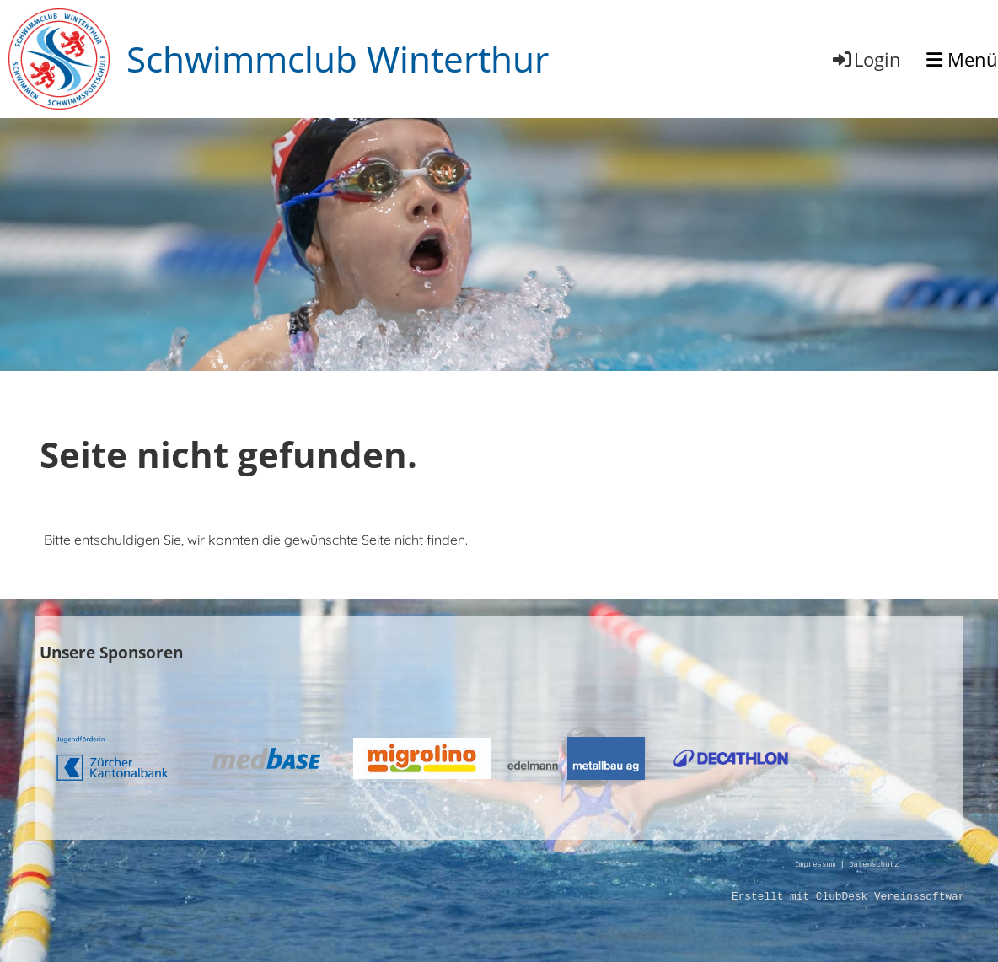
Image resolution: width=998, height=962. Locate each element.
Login (865, 59)
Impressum (815, 865)
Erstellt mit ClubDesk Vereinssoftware (851, 897)
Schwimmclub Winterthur (337, 59)
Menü (962, 59)
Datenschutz (874, 865)
